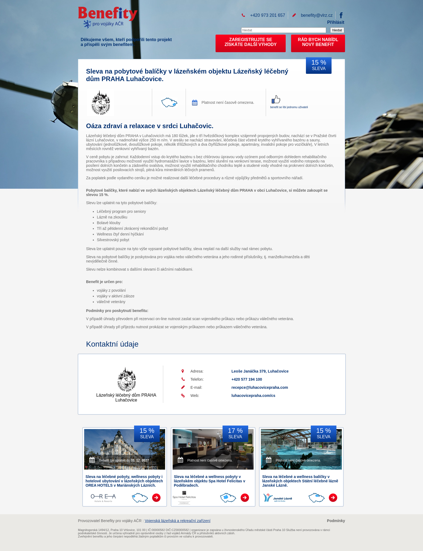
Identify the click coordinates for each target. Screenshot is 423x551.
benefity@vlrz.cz (317, 15)
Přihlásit (335, 22)
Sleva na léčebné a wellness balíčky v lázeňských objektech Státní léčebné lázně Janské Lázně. (300, 480)
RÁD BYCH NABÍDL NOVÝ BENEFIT (318, 42)
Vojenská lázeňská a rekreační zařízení (177, 521)
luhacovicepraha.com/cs (253, 395)
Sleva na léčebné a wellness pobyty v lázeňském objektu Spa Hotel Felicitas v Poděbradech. (209, 480)
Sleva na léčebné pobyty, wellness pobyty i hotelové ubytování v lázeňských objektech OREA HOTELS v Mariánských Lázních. (124, 480)
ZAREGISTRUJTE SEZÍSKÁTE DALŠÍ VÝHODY (251, 42)
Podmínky (336, 521)
